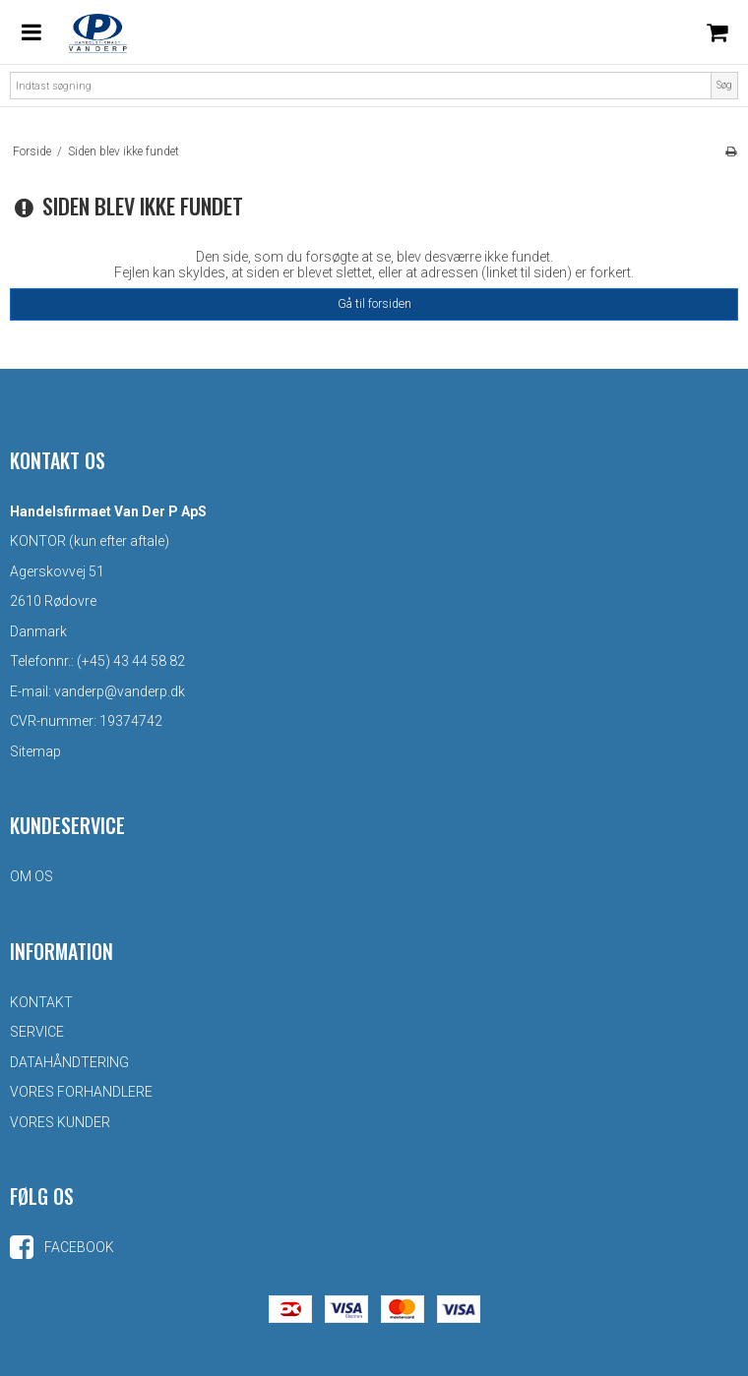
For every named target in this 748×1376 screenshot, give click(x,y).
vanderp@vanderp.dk (119, 691)
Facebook (62, 1247)
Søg (724, 85)
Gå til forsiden (374, 304)
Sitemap (35, 751)
